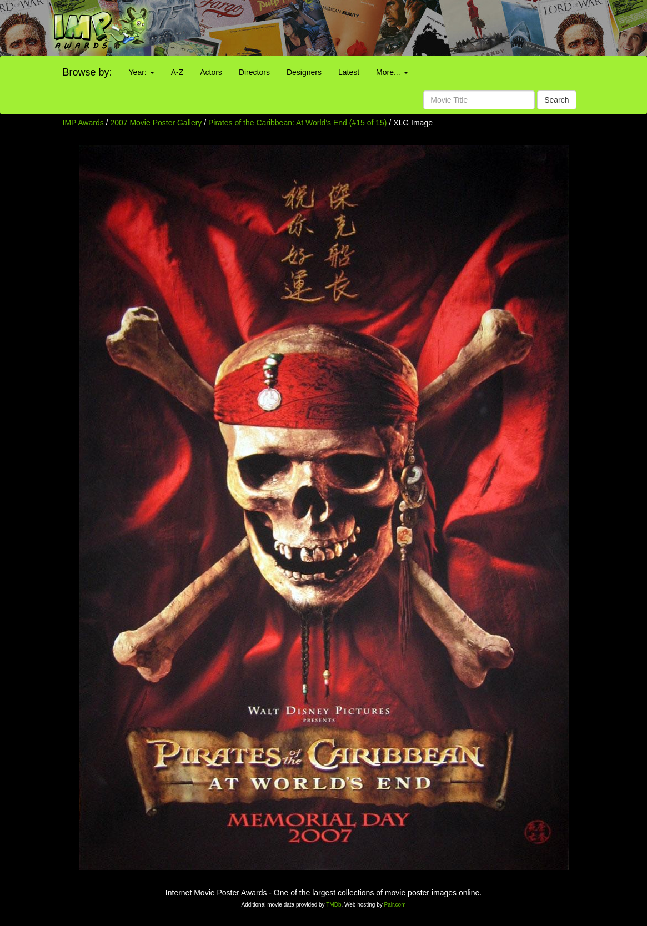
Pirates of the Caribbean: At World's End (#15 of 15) (297, 122)
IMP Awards (83, 122)
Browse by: (87, 72)
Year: (141, 72)
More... (392, 72)
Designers (304, 72)
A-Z (177, 72)
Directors (254, 72)
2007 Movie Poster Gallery (156, 122)
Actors (211, 72)
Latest (348, 72)
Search (556, 99)
